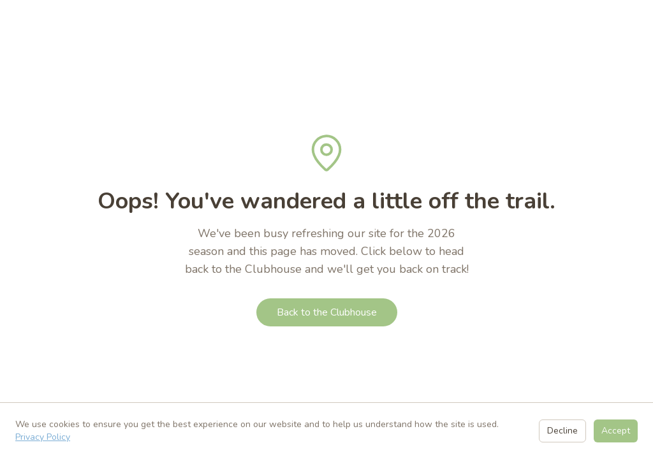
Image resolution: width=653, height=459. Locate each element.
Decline (562, 431)
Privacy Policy (42, 437)
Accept (615, 431)
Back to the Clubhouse (327, 312)
